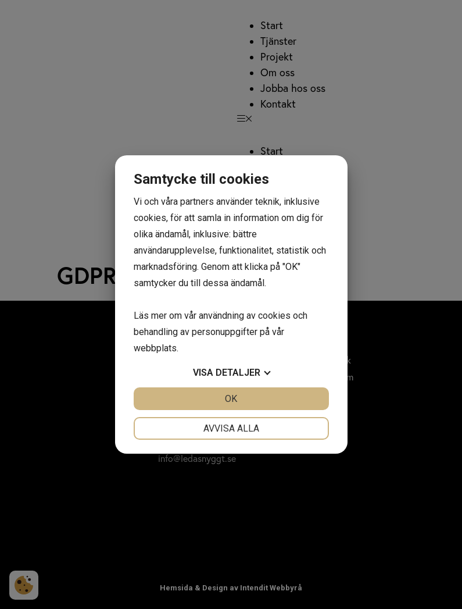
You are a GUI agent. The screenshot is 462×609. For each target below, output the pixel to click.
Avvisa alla (231, 428)
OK (231, 398)
